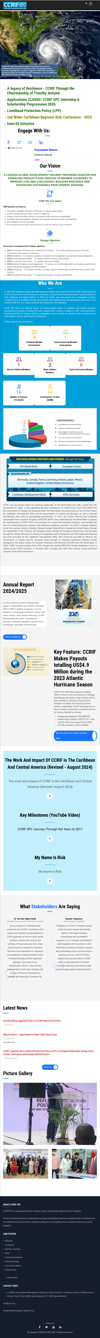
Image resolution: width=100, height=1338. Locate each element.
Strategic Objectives (50, 240)
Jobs (36, 159)
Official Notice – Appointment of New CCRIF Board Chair (30, 1034)
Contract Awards (43, 154)
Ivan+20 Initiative (20, 123)
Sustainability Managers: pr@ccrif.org (18, 1311)
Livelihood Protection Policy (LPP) (34, 110)
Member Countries (12, 1249)
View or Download (13, 637)
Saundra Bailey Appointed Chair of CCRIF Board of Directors (32, 1020)
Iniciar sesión (12, 1278)
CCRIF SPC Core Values (50, 201)
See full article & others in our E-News (72, 735)
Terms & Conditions (13, 1266)
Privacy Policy (10, 1270)
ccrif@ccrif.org (9, 1303)
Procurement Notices (45, 149)
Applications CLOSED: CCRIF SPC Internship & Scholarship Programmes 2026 (43, 101)
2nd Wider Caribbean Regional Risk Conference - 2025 (49, 117)
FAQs (7, 1253)
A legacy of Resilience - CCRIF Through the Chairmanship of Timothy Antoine (40, 90)
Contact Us (9, 1245)
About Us (9, 1241)
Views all (48, 1067)
